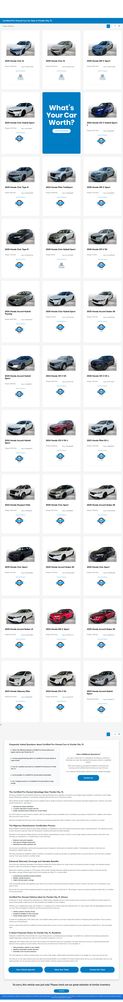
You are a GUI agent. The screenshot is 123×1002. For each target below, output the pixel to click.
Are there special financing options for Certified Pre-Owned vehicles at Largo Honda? (33, 759)
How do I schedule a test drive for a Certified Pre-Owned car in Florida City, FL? (33, 768)
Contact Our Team (97, 969)
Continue (61, 991)
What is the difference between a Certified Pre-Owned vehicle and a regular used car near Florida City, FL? (32, 751)
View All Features (20, 71)
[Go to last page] (119, 26)
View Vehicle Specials (25, 969)
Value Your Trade (61, 969)
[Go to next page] (115, 26)
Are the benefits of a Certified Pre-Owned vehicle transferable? (31, 775)
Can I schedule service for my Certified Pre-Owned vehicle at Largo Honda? (32, 782)
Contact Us (88, 778)
